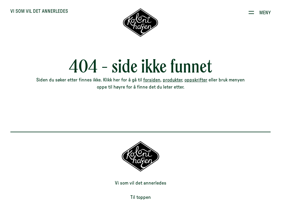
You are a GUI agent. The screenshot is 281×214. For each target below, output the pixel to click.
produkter (172, 80)
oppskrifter (195, 80)
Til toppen (140, 197)
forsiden (151, 80)
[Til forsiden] (140, 22)
